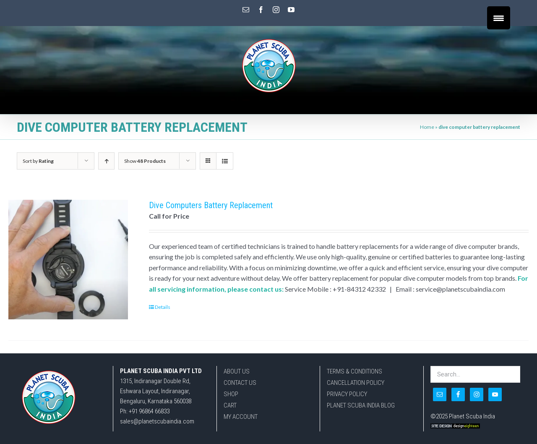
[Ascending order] (106, 161)
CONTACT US (240, 383)
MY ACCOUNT (241, 416)
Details (162, 307)
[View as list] (224, 161)
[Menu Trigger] (498, 17)
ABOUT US (237, 371)
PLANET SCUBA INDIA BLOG (361, 405)
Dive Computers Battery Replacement (211, 205)
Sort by (38, 161)
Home (427, 127)
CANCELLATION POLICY (355, 383)
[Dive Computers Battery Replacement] (68, 259)
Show (145, 161)
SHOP (231, 394)
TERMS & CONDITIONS (354, 371)
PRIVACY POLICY (347, 394)
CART (230, 405)
